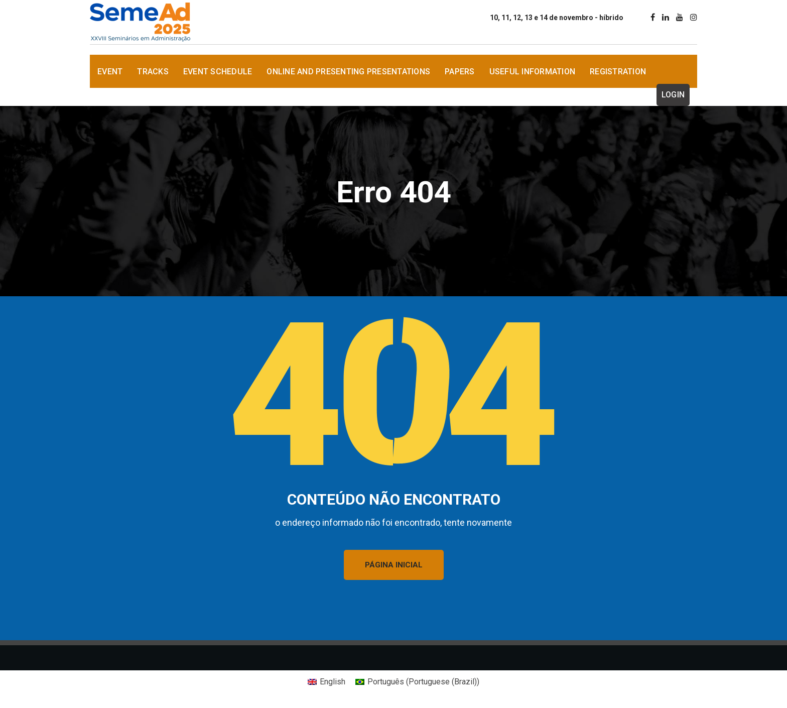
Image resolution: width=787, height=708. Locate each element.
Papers (460, 71)
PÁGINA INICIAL (394, 564)
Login (673, 94)
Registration (618, 71)
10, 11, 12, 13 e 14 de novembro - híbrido (556, 18)
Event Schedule (217, 71)
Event (109, 71)
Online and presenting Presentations (348, 71)
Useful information (532, 71)
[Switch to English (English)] (326, 682)
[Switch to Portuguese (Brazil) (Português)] (417, 682)
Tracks (153, 71)
